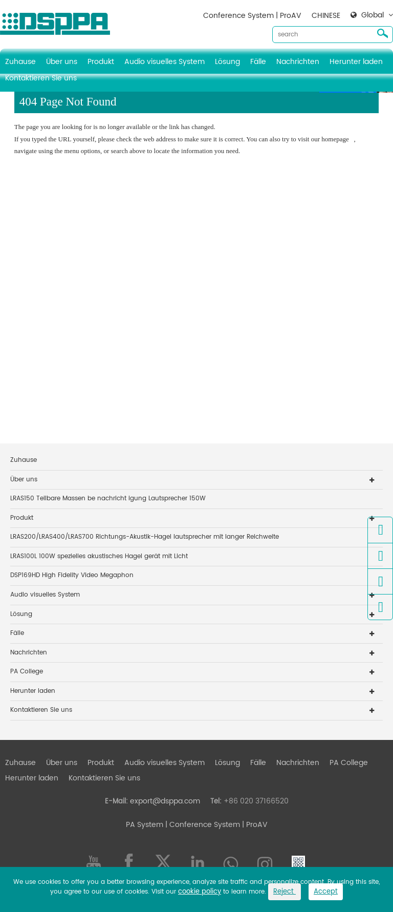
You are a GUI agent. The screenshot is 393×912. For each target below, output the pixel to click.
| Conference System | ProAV (215, 825)
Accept (326, 891)
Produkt (101, 62)
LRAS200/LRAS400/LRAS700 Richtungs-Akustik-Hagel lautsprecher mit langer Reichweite (144, 537)
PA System (144, 825)
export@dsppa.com (165, 801)
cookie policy (199, 891)
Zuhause (20, 62)
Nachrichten (297, 62)
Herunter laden (356, 62)
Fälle (258, 62)
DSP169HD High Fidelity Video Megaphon (72, 575)
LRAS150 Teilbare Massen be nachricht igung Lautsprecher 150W (108, 498)
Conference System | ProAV (252, 16)
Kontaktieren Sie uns (41, 78)
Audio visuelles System (164, 62)
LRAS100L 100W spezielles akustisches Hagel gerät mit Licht (99, 556)
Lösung (227, 62)
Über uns (61, 62)
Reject (284, 891)
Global (372, 15)
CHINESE (326, 16)
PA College (26, 671)
